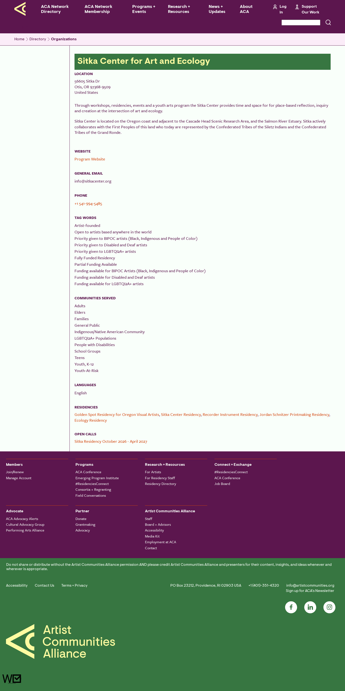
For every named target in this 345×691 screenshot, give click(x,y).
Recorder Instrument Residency (230, 414)
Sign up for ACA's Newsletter (310, 591)
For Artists (153, 471)
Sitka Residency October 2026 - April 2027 (111, 441)
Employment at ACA (160, 541)
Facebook (291, 607)
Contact (151, 547)
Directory (37, 39)
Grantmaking (85, 524)
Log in (283, 9)
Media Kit (152, 536)
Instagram (329, 607)
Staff (148, 518)
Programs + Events (143, 9)
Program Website (90, 159)
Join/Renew (15, 471)
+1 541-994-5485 (88, 203)
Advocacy (82, 530)
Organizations (64, 39)
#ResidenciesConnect (92, 483)
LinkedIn (310, 607)
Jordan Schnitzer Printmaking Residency (294, 414)
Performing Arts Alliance (25, 530)
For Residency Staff (160, 477)
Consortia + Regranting (93, 489)
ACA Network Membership (98, 9)
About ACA (246, 9)
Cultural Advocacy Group (25, 524)
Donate (80, 518)
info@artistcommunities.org (310, 586)
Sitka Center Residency (181, 414)
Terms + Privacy (74, 586)
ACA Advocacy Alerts (22, 518)
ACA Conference (88, 471)
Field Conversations (90, 495)
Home (19, 39)
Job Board (222, 483)
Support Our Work (310, 9)
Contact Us (44, 586)
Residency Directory (160, 483)
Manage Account (18, 477)
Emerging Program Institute (97, 477)
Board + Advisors (158, 524)
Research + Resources (179, 9)
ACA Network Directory (55, 9)
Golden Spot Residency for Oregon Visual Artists (117, 414)
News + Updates (217, 9)
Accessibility (154, 530)
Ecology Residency (91, 420)
